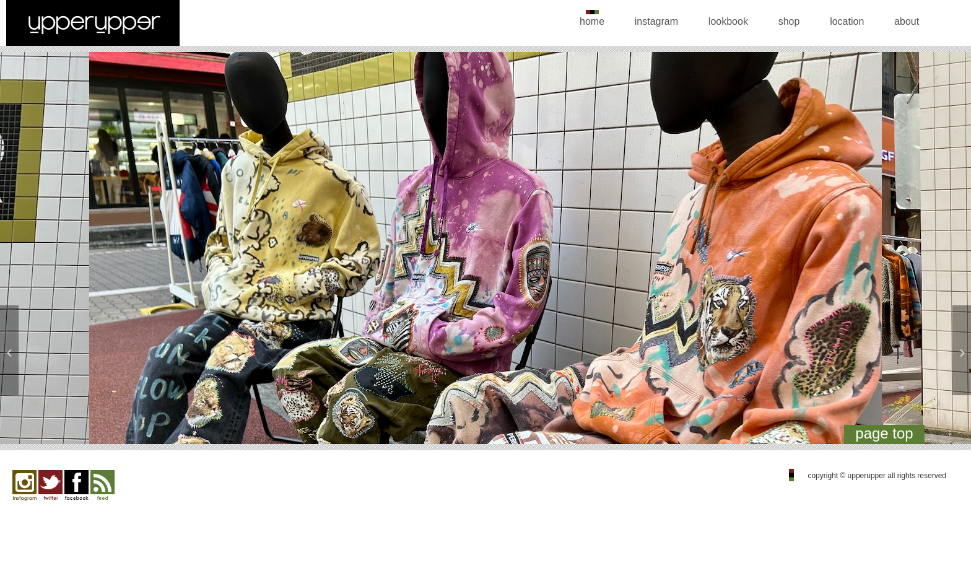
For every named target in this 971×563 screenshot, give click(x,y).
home (592, 21)
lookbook (728, 21)
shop (789, 21)
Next (947, 251)
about (906, 21)
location (847, 21)
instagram (656, 21)
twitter (50, 485)
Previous (24, 251)
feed (102, 485)
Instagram (24, 485)
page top (884, 433)
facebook (76, 485)
